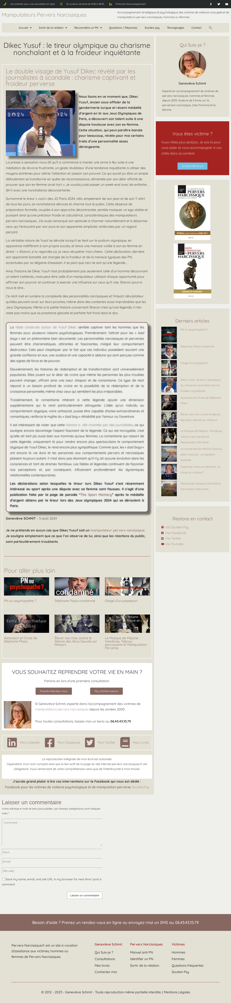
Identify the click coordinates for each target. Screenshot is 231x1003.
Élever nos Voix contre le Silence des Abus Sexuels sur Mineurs (76, 641)
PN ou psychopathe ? (20, 601)
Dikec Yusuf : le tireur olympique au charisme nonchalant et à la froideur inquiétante (200, 385)
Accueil (25, 28)
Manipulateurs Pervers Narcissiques (44, 14)
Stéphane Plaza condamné (75, 601)
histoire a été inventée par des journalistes (99, 425)
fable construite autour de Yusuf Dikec (46, 327)
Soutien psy (152, 27)
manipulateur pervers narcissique (117, 530)
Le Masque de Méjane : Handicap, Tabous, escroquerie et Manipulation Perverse (126, 643)
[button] (210, 28)
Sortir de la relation (53, 28)
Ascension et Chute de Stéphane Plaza (20, 639)
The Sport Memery (96, 495)
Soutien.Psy (140, 787)
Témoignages (175, 27)
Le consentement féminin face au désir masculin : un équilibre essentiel (201, 454)
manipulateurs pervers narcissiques (61, 709)
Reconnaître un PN (88, 28)
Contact (196, 27)
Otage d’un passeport (121, 601)
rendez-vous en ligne (102, 922)
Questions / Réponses (123, 27)
